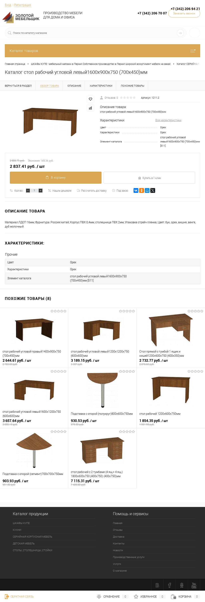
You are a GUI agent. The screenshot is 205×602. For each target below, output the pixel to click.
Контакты (119, 543)
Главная (117, 522)
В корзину (55, 177)
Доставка (118, 536)
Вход (8, 5)
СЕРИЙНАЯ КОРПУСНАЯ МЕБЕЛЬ (32, 536)
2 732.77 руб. (170, 362)
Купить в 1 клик (149, 178)
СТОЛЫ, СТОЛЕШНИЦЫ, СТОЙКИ (32, 549)
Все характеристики (168, 120)
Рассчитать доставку (92, 190)
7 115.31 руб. (102, 482)
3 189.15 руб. (102, 362)
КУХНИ (17, 529)
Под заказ (120, 190)
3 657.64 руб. (34, 422)
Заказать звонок (184, 13)
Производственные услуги (128, 556)
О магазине (120, 570)
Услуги (117, 563)
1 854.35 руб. (170, 422)
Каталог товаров (102, 50)
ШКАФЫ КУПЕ (21, 522)
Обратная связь (19, 596)
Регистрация (22, 5)
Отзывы (118, 529)
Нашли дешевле (59, 190)
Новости (118, 549)
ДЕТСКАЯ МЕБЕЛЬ (24, 543)
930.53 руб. (102, 422)
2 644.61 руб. (34, 362)
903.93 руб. (34, 482)
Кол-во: (18, 190)
